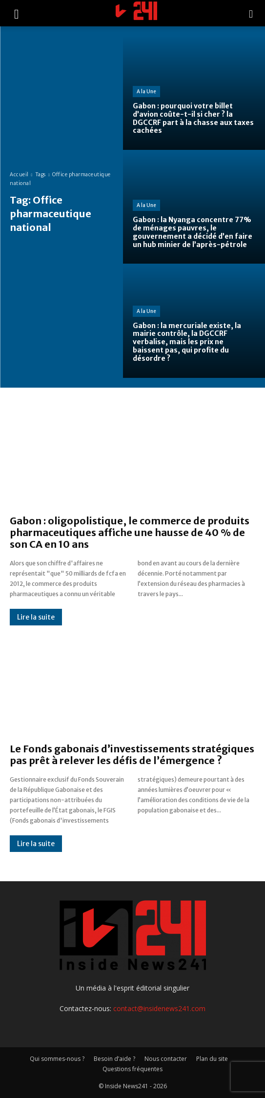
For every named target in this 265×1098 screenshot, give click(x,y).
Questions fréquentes (132, 1069)
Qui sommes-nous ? (57, 1059)
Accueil (19, 174)
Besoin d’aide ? (114, 1059)
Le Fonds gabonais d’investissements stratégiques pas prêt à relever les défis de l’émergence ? (132, 755)
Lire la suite (36, 617)
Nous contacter (165, 1059)
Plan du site (212, 1059)
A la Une (146, 91)
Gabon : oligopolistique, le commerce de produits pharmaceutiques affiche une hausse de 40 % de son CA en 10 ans (129, 532)
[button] (16, 13)
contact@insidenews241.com (159, 1008)
